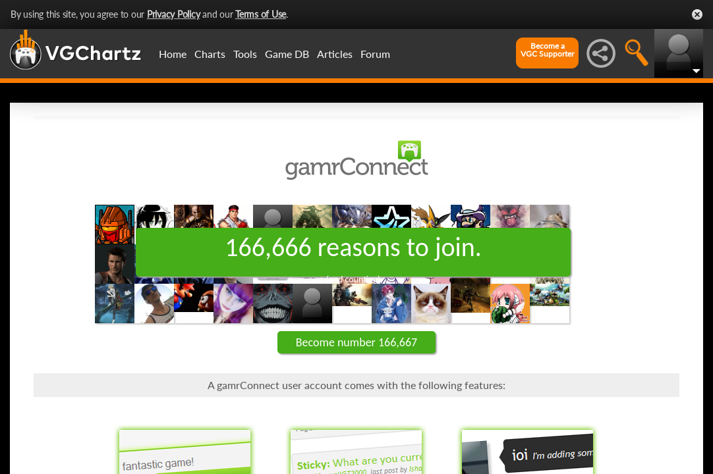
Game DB (287, 53)
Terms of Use (260, 14)
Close (697, 14)
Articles (335, 53)
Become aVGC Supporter (547, 50)
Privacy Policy (173, 14)
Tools (245, 53)
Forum (375, 53)
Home (172, 53)
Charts (209, 53)
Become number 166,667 (356, 342)
